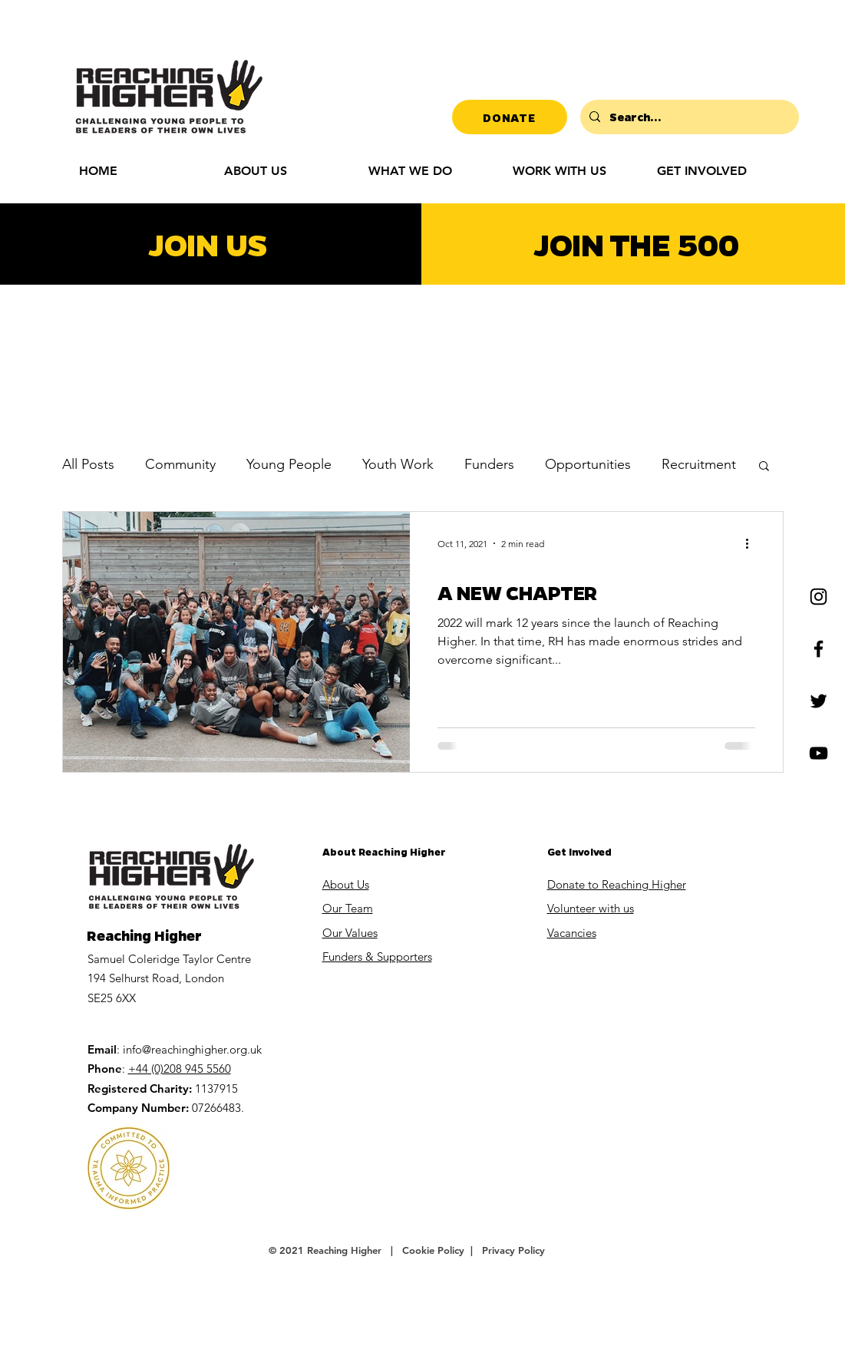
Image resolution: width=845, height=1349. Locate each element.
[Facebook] (818, 649)
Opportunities (588, 464)
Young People (289, 464)
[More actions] (753, 543)
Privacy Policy (513, 1250)
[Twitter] (818, 701)
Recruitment (699, 464)
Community (180, 464)
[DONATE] (509, 117)
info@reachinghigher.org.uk (192, 1049)
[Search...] (688, 117)
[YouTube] (818, 753)
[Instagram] (818, 596)
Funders (489, 464)
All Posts (88, 464)
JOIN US (207, 243)
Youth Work (398, 464)
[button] (717, 170)
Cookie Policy (434, 1250)
